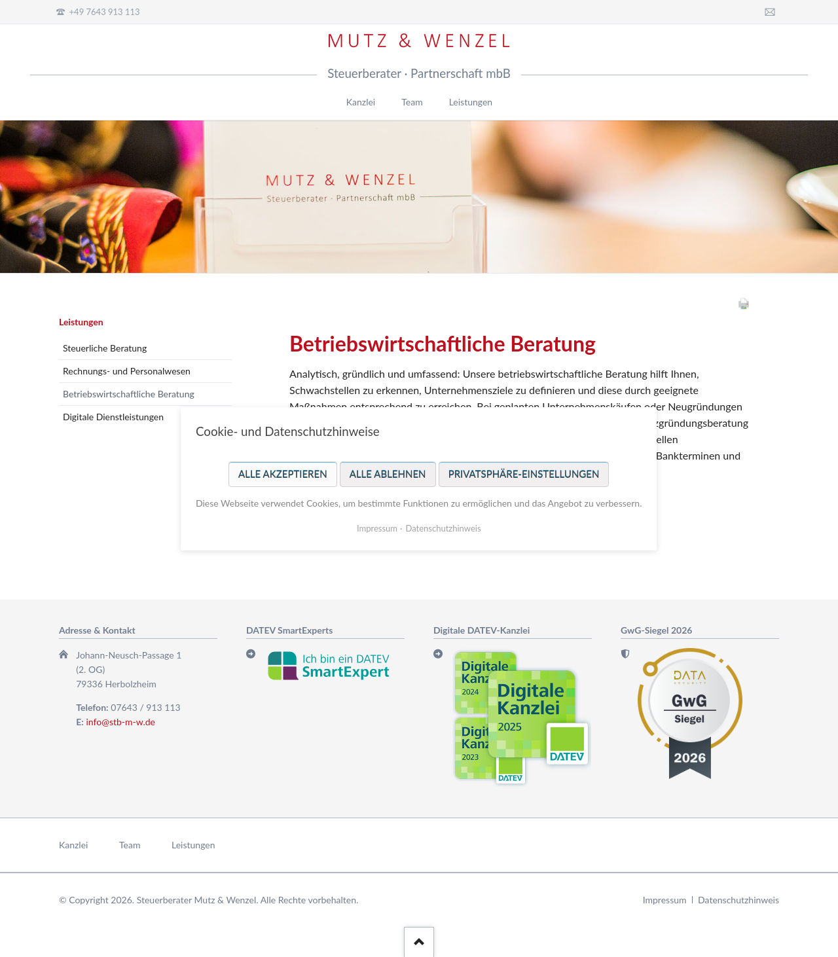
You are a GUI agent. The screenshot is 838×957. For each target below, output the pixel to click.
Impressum (665, 899)
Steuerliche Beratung (105, 347)
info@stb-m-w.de (120, 721)
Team (129, 844)
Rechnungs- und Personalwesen (127, 370)
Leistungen (81, 321)
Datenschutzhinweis (738, 899)
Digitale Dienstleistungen (113, 416)
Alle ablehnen (388, 473)
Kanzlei (73, 844)
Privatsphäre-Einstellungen (524, 473)
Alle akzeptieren (282, 473)
